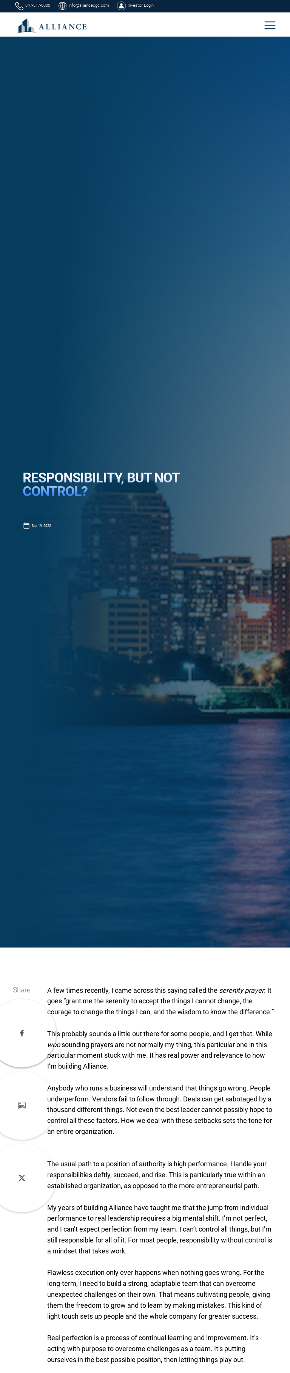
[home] (52, 25)
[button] (270, 25)
